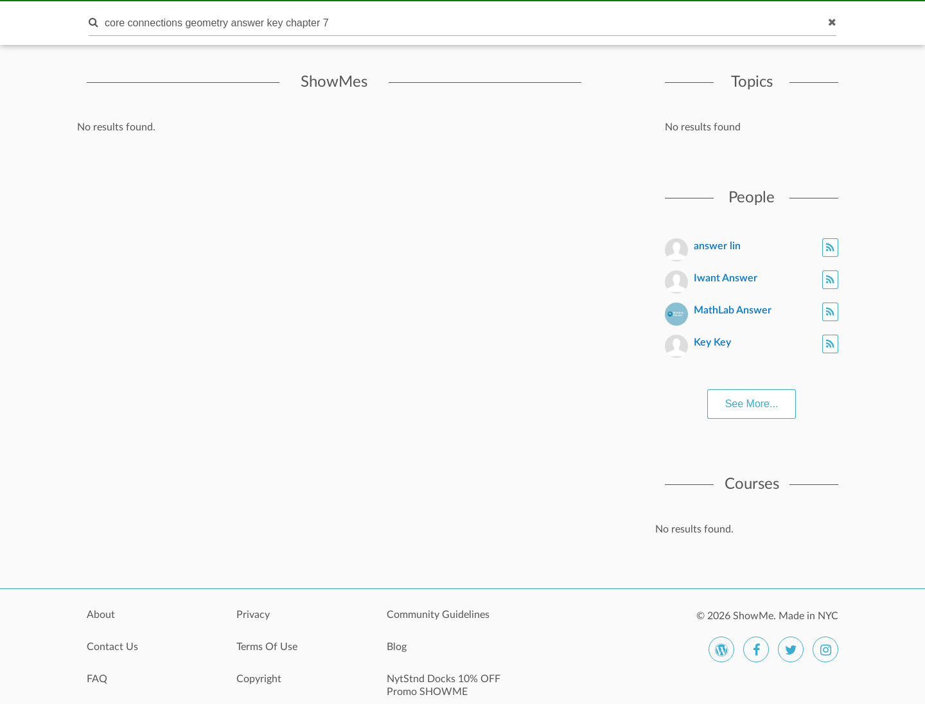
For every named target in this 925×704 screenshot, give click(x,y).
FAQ (97, 679)
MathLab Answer (732, 310)
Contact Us (112, 647)
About (101, 615)
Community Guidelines (438, 615)
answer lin (717, 246)
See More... (752, 403)
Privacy (253, 615)
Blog (397, 647)
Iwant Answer (725, 278)
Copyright (258, 679)
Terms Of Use (266, 647)
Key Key (712, 342)
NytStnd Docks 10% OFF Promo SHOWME (443, 685)
